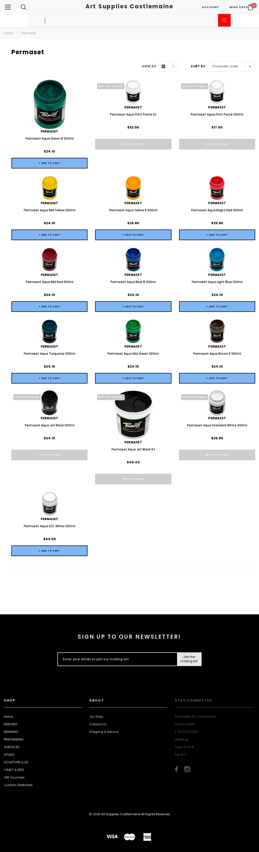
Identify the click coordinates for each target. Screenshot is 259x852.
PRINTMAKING (14, 739)
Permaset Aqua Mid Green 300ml (133, 353)
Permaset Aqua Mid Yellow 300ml (49, 210)
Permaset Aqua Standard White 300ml (217, 425)
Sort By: (198, 66)
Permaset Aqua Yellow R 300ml (133, 210)
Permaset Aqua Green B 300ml (50, 138)
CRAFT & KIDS (14, 770)
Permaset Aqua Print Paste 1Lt (133, 114)
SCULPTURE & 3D (16, 762)
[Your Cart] (250, 7)
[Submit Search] (224, 20)
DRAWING (11, 732)
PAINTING (10, 724)
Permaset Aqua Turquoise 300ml (49, 353)
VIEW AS (149, 66)
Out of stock (133, 144)
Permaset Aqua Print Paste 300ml (217, 114)
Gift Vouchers (14, 777)
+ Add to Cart (49, 163)
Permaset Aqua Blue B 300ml (133, 282)
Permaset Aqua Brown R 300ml (217, 353)
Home (8, 33)
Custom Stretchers (18, 785)
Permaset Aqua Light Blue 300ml (217, 282)
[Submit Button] (189, 659)
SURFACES (11, 747)
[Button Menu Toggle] (8, 7)
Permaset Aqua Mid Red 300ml (49, 282)
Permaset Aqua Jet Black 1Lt (133, 449)
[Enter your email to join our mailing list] (116, 659)
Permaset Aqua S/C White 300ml (49, 526)
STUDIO (9, 754)
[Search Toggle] (23, 7)
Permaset (28, 33)
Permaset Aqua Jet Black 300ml (49, 425)
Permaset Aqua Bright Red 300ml (217, 210)
